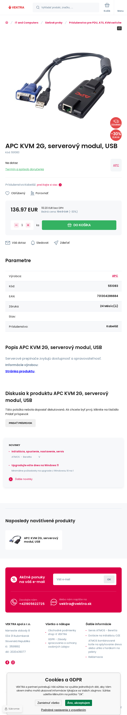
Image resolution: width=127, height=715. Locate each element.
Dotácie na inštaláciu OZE (104, 635)
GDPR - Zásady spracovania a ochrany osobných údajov (62, 642)
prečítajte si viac (47, 185)
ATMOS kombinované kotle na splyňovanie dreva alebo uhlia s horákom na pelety (105, 646)
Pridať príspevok (20, 423)
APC (116, 165)
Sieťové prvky (53, 22)
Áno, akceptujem (78, 702)
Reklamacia (95, 657)
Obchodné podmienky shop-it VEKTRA (62, 632)
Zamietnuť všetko (48, 702)
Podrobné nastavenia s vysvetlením (63, 709)
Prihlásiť (109, 579)
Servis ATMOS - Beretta (102, 630)
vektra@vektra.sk (75, 603)
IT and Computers (26, 22)
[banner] (16, 8)
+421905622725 (32, 604)
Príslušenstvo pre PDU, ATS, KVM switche (95, 22)
